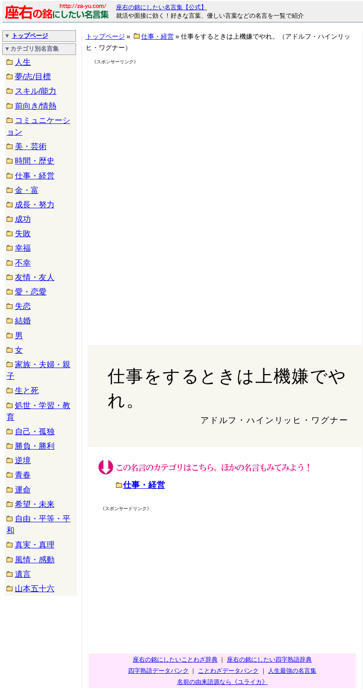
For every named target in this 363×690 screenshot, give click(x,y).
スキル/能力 (36, 91)
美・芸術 (31, 146)
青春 (23, 475)
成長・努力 (35, 204)
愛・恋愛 (31, 291)
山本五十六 (35, 588)
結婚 (23, 320)
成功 (23, 219)
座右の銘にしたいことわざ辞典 (175, 659)
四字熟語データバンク (158, 670)
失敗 (23, 233)
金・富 (27, 190)
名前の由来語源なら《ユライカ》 (222, 681)
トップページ (30, 35)
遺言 (23, 574)
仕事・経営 (35, 175)
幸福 (23, 248)
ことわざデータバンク (228, 670)
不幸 (23, 263)
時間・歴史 (35, 161)
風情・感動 (35, 559)
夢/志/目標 (33, 76)
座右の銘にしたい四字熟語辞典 (269, 659)
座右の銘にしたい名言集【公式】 (161, 7)
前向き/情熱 (36, 106)
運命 (23, 489)
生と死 (27, 390)
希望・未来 (35, 504)
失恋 (23, 306)
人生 (23, 62)
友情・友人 (35, 277)
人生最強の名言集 (292, 670)
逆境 (23, 460)
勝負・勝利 (35, 446)
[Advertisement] (172, 131)
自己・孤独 (35, 431)
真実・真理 (35, 544)
